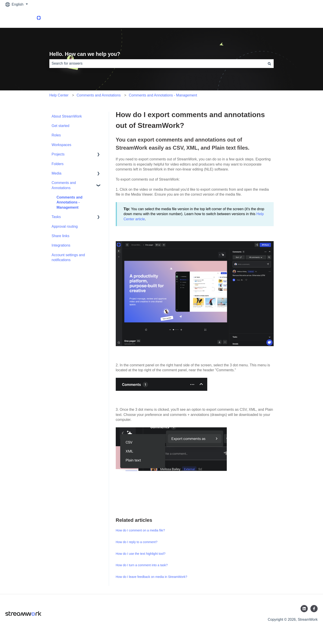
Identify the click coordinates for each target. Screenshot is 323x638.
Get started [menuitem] (60, 126)
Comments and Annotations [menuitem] (64, 185)
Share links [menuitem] (60, 236)
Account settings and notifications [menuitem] (68, 257)
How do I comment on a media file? (140, 530)
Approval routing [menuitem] (65, 226)
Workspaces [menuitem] (61, 145)
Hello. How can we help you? (84, 54)
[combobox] (157, 63)
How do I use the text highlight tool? (141, 553)
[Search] (269, 63)
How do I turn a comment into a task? (142, 565)
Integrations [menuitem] (61, 245)
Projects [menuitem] (58, 154)
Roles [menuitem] (56, 135)
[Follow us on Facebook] (314, 608)
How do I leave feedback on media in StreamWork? (151, 577)
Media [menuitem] (56, 173)
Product (307, 18)
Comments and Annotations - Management (163, 95)
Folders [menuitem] (57, 164)
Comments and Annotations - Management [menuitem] (70, 202)
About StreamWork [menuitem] (67, 116)
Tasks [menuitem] (56, 217)
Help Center (58, 95)
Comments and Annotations (99, 95)
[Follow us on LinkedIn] (304, 608)
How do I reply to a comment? (136, 542)
